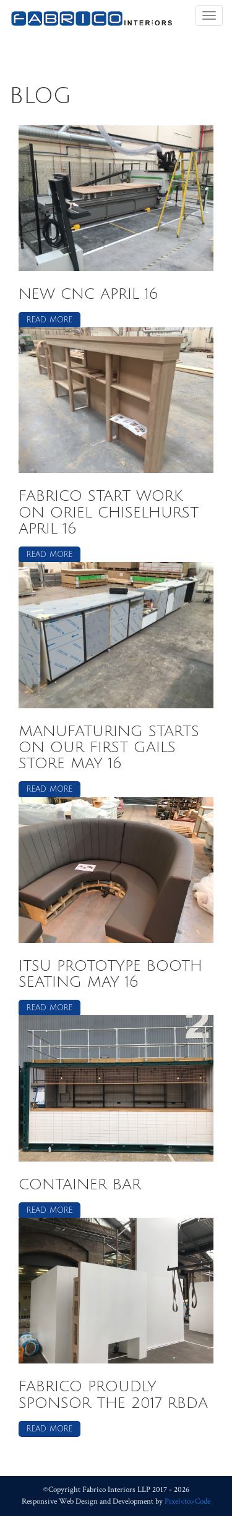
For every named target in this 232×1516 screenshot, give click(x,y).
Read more (49, 320)
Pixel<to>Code (187, 1501)
